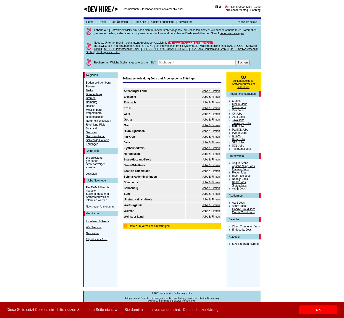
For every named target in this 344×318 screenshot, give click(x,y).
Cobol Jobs (239, 107)
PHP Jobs (238, 126)
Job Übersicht (120, 22)
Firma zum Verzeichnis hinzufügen (190, 42)
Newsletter (185, 22)
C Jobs (236, 100)
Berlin (89, 90)
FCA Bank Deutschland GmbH (209, 49)
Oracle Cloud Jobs (243, 212)
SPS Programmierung (245, 243)
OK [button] (318, 310)
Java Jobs (238, 120)
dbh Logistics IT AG (108, 52)
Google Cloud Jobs (243, 209)
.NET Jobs (238, 116)
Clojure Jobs (239, 104)
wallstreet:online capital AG (216, 45)
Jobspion (91, 173)
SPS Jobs (238, 142)
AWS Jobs (238, 202)
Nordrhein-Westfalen (98, 120)
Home (90, 22)
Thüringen (92, 144)
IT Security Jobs (242, 229)
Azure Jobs (239, 206)
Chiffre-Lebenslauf (162, 22)
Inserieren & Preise (97, 221)
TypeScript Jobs (242, 148)
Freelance (140, 22)
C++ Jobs (238, 110)
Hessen (90, 106)
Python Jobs (239, 132)
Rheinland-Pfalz (95, 124)
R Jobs (236, 136)
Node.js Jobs (240, 179)
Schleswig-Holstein (97, 140)
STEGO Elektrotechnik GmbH (122, 49)
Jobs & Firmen (211, 91)
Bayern (90, 86)
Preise (103, 22)
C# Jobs (237, 113)
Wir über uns (94, 227)
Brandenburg (94, 94)
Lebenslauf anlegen (232, 33)
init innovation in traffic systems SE (177, 45)
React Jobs (239, 182)
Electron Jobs (240, 169)
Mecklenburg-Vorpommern (94, 111)
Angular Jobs (240, 163)
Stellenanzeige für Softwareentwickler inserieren (243, 84)
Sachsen (91, 132)
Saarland (91, 128)
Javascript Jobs (241, 123)
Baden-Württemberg (98, 82)
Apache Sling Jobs (243, 166)
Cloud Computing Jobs (246, 226)
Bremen (91, 98)
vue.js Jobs (239, 188)
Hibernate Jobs (241, 175)
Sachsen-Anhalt (95, 136)
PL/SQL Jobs (240, 129)
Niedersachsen (95, 116)
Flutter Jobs (239, 172)
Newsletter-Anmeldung (100, 206)
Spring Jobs (239, 185)
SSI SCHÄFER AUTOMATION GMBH (165, 49)
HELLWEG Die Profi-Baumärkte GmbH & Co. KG (124, 45)
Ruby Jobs (238, 139)
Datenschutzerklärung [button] (200, 310)
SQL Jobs (238, 145)
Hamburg (91, 102)
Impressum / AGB (97, 239)
